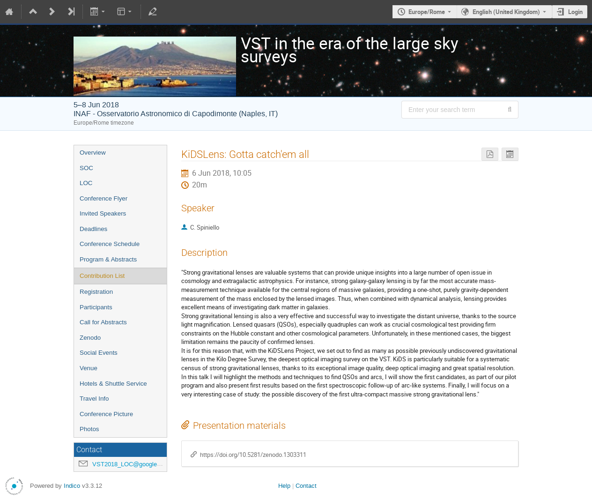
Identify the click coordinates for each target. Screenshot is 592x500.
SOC (86, 168)
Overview (93, 152)
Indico (72, 486)
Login (575, 11)
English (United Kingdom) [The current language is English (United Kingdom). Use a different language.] (506, 11)
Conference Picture (106, 414)
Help (284, 486)
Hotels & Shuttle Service (113, 383)
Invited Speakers (103, 213)
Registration (96, 291)
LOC (86, 183)
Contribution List (102, 275)
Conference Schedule (110, 243)
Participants (96, 307)
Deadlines (93, 228)
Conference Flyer (103, 198)
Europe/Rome (426, 11)
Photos (89, 429)
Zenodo (90, 337)
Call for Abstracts (103, 322)
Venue (88, 368)
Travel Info (94, 398)
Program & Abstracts (108, 259)
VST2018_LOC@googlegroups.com (140, 464)
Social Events (99, 352)
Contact (306, 486)
